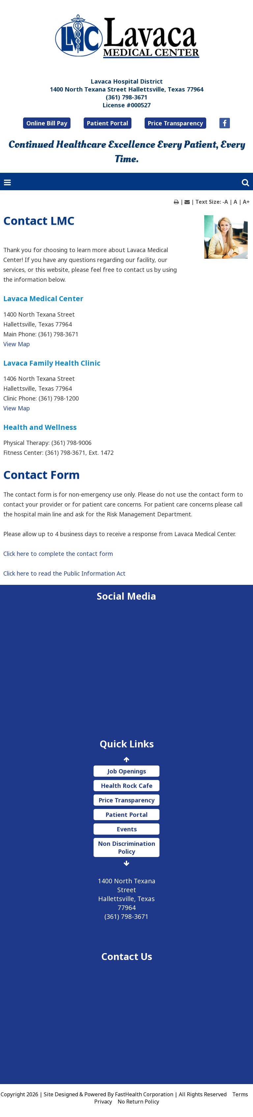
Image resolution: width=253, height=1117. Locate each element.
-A (225, 201)
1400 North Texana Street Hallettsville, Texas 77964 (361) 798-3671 (126, 898)
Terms (240, 1094)
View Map (16, 344)
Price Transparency (175, 123)
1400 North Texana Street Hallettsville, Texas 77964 (126, 89)
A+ (246, 201)
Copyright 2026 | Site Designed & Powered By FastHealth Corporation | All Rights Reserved (114, 1094)
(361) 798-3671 (126, 97)
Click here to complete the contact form (58, 554)
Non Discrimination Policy (126, 847)
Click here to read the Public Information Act (64, 573)
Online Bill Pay (46, 123)
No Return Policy (138, 1101)
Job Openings (126, 771)
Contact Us (126, 956)
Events (127, 829)
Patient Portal (107, 123)
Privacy (103, 1101)
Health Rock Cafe (127, 786)
